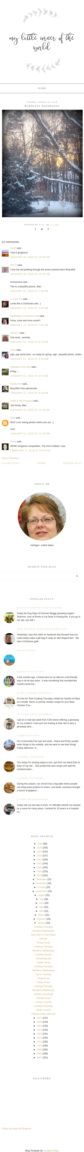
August (41, 895)
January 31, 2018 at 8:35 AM (29, 359)
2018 (39, 875)
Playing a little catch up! (43, 1014)
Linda (13, 350)
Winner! (43, 938)
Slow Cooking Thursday (34, 693)
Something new (43, 958)
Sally (12, 417)
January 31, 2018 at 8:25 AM (29, 342)
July (41, 899)
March (41, 915)
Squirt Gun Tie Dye (30, 671)
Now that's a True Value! (43, 934)
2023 (39, 855)
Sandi (13, 248)
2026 (40, 843)
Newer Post (72, 463)
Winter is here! (43, 1010)
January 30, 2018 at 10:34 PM (30, 257)
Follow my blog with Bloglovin (16, 1128)
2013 (39, 1033)
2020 (39, 867)
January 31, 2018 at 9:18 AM (29, 393)
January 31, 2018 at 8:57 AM (29, 376)
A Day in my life (43, 1002)
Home (42, 88)
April (41, 911)
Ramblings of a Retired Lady (24, 316)
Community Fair (28, 735)
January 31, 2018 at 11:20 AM (30, 410)
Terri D (13, 265)
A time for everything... (34, 799)
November (41, 883)
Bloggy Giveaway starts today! (40, 608)
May (41, 907)
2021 (39, 863)
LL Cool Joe (16, 299)
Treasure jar (43, 978)
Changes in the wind (20, 367)
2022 (39, 859)
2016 (39, 1022)
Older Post (11, 463)
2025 (39, 847)
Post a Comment (10, 458)
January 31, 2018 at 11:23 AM (30, 433)
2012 (39, 1037)
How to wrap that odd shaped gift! (42, 629)
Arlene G (14, 333)
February (41, 919)
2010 (39, 1045)
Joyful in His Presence (21, 401)
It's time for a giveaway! (35, 714)
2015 (39, 1026)
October (41, 887)
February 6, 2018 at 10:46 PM (30, 450)
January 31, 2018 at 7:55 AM (29, 325)
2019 (39, 871)
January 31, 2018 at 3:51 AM (29, 308)
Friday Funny (26, 650)
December (41, 879)
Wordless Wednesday (43, 931)
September (41, 891)
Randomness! (43, 998)
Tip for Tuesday (43, 974)
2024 (39, 851)
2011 (39, 1041)
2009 (39, 1049)
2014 (39, 1030)
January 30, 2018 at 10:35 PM (30, 274)
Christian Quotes (43, 954)
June (41, 903)
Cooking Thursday (30, 757)
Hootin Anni (16, 384)
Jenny (13, 441)
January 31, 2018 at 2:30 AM (29, 291)
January (41, 923)
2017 (39, 1018)
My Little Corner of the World (42, 43)
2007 (39, 1057)
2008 (39, 1053)
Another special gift (43, 994)
